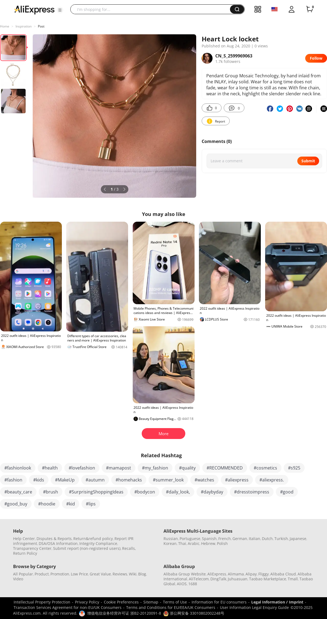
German (239, 538)
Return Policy (25, 553)
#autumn (95, 480)
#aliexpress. (271, 480)
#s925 (294, 468)
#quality (187, 468)
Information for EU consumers (219, 602)
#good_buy (15, 504)
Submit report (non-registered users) (86, 548)
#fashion (13, 480)
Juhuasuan (237, 578)
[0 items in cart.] (309, 9)
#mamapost (118, 468)
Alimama (236, 574)
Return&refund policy (93, 538)
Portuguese (190, 538)
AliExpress (216, 574)
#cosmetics (265, 468)
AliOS (182, 583)
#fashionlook (17, 468)
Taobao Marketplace (267, 578)
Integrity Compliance (98, 543)
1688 (192, 583)
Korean (170, 543)
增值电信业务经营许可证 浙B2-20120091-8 (124, 613)
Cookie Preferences (121, 602)
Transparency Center (32, 548)
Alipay (251, 574)
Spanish (209, 538)
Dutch (267, 538)
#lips (91, 504)
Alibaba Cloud (283, 574)
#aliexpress (237, 480)
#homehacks (129, 480)
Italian (254, 538)
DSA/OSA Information (58, 543)
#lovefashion (82, 468)
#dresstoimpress (251, 492)
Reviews (120, 574)
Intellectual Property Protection (42, 602)
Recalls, (129, 548)
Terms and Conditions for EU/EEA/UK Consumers (170, 607)
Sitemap (150, 602)
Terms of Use (175, 602)
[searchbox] (152, 9)
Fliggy (263, 574)
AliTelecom (199, 578)
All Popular (23, 574)
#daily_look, (178, 492)
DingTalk (218, 578)
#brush (50, 492)
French (224, 538)
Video (18, 578)
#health (50, 468)
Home (4, 26)
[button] (60, 10)
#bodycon (144, 492)
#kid (70, 504)
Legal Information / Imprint (277, 602)
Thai (182, 543)
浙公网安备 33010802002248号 (193, 613)
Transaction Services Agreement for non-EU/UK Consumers (68, 607)
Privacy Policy (87, 602)
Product (42, 574)
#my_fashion (155, 468)
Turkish (281, 538)
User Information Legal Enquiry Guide (254, 607)
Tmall (293, 578)
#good (286, 492)
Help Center (24, 538)
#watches (204, 480)
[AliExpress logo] (34, 9)
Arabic (193, 543)
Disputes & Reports (54, 538)
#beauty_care (18, 492)
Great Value (100, 574)
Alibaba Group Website (185, 574)
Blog (142, 574)
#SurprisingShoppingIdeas (96, 492)
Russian (171, 538)
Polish (222, 543)
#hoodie (46, 504)
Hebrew (208, 543)
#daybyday (212, 492)
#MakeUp (65, 480)
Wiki (133, 574)
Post (41, 26)
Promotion (59, 574)
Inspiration (24, 26)
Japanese (298, 538)
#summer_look (168, 480)
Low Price (79, 574)
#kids (38, 480)
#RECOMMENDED (225, 468)
